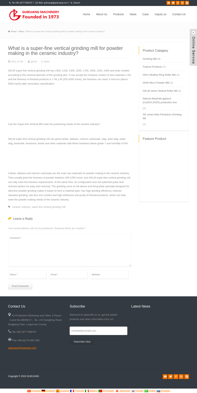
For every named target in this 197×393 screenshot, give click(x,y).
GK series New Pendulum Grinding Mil (162, 116)
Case (145, 14)
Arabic (150, 390)
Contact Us (179, 14)
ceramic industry (21, 206)
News (133, 14)
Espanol (62, 390)
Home (86, 14)
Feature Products (152, 66)
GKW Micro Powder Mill (156, 82)
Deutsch (48, 390)
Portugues (106, 390)
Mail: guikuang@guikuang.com (53, 3)
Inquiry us (160, 14)
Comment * (69, 250)
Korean (137, 390)
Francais (77, 390)
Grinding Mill (150, 58)
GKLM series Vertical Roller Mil (160, 90)
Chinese (34, 390)
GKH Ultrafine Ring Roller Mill (159, 74)
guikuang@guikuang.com (22, 347)
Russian (163, 390)
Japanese (122, 390)
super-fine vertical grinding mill (48, 206)
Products (118, 14)
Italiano (91, 390)
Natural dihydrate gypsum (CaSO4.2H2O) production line (160, 100)
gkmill (34, 61)
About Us (101, 14)
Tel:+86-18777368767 (22, 3)
